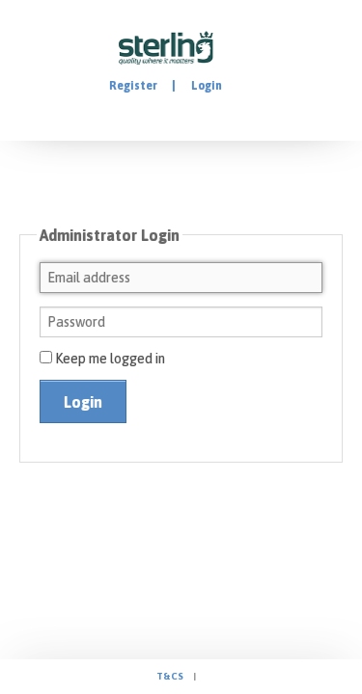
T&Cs (169, 676)
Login (206, 86)
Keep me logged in (102, 358)
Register (133, 86)
